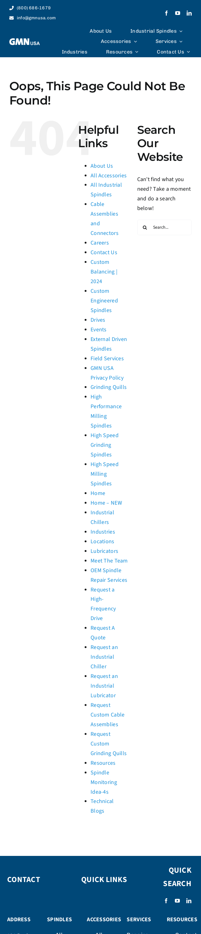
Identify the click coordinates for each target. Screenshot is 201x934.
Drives (98, 320)
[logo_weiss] (24, 41)
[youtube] (177, 13)
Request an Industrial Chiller (104, 656)
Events (99, 330)
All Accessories (109, 176)
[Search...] (164, 227)
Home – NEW (106, 503)
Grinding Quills (109, 387)
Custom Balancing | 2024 (104, 271)
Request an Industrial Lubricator (104, 685)
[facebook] (166, 13)
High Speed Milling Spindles (105, 474)
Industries (103, 532)
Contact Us (104, 252)
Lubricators (104, 551)
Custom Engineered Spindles (104, 300)
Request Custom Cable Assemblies (107, 714)
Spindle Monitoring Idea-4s (104, 782)
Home (98, 493)
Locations (102, 541)
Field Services (107, 358)
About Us (102, 166)
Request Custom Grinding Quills (109, 743)
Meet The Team (109, 561)
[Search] (145, 227)
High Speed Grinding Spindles (105, 445)
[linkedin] (189, 13)
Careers (100, 243)
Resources (103, 763)
